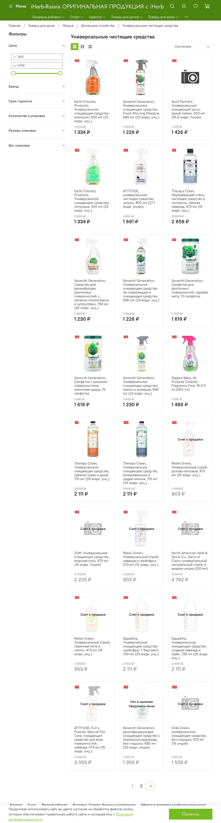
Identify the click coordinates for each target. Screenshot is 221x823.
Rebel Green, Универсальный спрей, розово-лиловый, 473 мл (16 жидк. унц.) (190, 469)
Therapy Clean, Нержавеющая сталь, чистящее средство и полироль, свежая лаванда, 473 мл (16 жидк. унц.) (188, 200)
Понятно (190, 814)
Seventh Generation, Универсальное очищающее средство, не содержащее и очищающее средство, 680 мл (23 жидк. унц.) (141, 290)
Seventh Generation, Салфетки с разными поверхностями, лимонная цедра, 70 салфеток (90, 385)
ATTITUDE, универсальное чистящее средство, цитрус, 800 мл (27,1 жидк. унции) (139, 199)
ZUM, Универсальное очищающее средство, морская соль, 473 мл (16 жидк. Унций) (91, 559)
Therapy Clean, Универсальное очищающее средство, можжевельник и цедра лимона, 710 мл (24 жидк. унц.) (140, 473)
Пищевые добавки (48, 17)
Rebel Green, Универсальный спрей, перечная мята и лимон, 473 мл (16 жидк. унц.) (92, 646)
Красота (97, 17)
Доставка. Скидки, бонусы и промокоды (104, 805)
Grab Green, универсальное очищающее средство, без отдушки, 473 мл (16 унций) (189, 735)
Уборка (67, 25)
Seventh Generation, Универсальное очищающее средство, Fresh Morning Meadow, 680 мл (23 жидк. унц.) (141, 109)
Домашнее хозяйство (98, 25)
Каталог (16, 805)
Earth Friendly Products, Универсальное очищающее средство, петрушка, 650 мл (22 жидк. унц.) (91, 200)
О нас (32, 805)
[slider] (13, 73)
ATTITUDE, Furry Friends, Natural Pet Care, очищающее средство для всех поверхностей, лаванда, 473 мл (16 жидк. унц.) (89, 739)
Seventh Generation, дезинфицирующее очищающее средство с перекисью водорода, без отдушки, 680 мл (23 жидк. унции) (141, 737)
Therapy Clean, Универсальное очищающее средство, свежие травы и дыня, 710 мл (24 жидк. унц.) (91, 471)
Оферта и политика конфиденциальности (173, 805)
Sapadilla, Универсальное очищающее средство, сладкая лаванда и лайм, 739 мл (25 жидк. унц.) (190, 648)
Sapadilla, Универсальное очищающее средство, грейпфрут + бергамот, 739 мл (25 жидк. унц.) (141, 646)
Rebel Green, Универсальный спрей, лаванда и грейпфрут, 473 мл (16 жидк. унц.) (141, 559)
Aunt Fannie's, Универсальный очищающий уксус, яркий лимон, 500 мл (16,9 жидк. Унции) (188, 109)
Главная (15, 25)
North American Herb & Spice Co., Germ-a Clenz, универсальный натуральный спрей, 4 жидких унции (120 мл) (190, 561)
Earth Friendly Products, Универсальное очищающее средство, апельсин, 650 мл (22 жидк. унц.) (91, 111)
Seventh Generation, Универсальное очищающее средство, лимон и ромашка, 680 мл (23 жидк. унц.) (141, 385)
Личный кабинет (54, 805)
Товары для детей (127, 17)
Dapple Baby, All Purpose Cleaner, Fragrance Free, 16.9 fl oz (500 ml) (189, 384)
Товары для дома (163, 17)
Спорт (77, 17)
